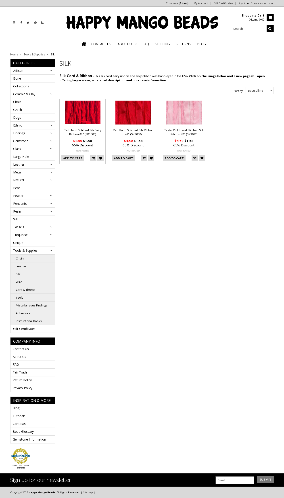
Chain (17, 102)
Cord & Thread (26, 290)
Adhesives (23, 313)
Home (14, 54)
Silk (15, 219)
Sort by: (238, 91)
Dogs (17, 117)
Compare (177, 3)
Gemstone (20, 141)
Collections (21, 86)
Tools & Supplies (34, 54)
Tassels (18, 227)
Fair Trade (20, 372)
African (18, 70)
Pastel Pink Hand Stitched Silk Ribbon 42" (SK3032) (184, 132)
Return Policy (22, 380)
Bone (17, 78)
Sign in (242, 3)
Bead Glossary (23, 431)
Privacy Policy (22, 388)
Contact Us (21, 349)
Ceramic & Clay (24, 94)
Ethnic (17, 125)
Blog (16, 408)
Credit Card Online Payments (20, 466)
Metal (17, 172)
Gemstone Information (29, 439)
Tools (19, 297)
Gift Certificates (223, 3)
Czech (17, 110)
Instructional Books (29, 321)
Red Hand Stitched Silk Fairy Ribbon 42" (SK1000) (82, 132)
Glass (17, 149)
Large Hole (21, 156)
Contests (19, 424)
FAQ (16, 364)
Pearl (17, 188)
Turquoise (20, 235)
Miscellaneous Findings (31, 305)
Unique (18, 243)
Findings (19, 133)
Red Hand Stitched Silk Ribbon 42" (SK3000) (133, 132)
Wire (19, 282)
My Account (201, 3)
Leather (18, 164)
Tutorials (19, 416)
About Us (19, 357)
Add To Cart (72, 158)
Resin (17, 211)
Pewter (18, 196)
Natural (18, 180)
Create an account (262, 3)
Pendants (20, 203)
